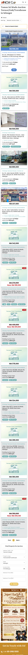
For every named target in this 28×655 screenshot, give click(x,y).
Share (3, 17)
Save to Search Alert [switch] (11, 26)
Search (14, 584)
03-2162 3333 (13, 652)
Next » (18, 540)
